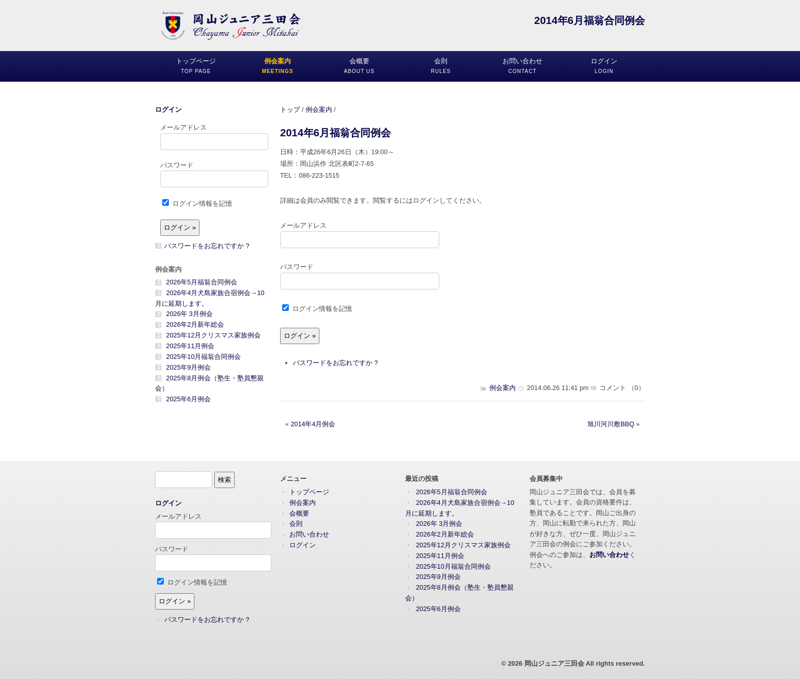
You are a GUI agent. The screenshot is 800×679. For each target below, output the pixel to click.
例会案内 (319, 109)
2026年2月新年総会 (195, 324)
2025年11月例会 (190, 346)
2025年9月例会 (188, 367)
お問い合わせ (309, 534)
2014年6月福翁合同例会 (335, 132)
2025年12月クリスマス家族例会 (213, 335)
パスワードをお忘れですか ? (335, 363)
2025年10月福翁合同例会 (203, 356)
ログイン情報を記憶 (317, 308)
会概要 (299, 513)
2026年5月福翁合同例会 (202, 282)
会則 (296, 523)
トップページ (309, 492)
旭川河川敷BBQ (610, 424)
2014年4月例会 (313, 424)
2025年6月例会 (188, 399)
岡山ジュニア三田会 (554, 663)
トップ (290, 109)
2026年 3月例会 (189, 314)
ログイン (168, 109)
